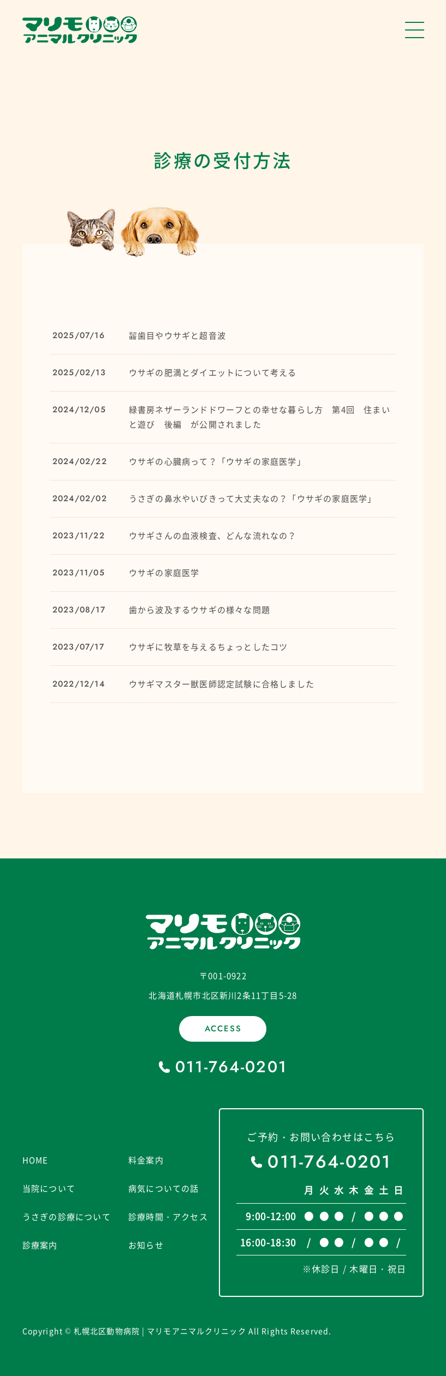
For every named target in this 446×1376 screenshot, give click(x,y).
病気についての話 (163, 1188)
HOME (35, 1160)
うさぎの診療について (66, 1217)
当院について (48, 1188)
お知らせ (146, 1245)
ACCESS (223, 1029)
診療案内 (40, 1245)
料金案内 (146, 1160)
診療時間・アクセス (168, 1217)
